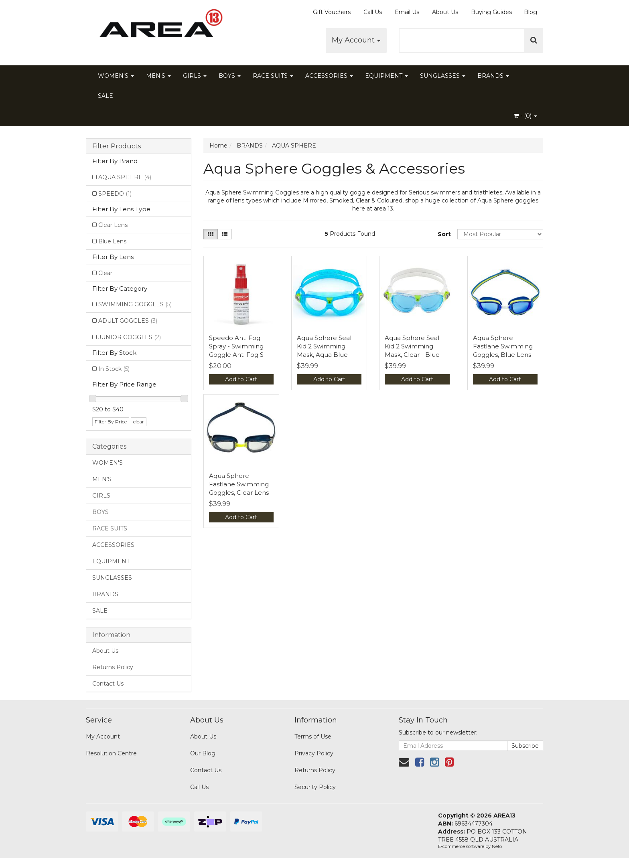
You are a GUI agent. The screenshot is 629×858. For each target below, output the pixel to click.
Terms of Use (312, 736)
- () (525, 115)
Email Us (407, 12)
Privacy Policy (313, 753)
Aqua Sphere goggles (507, 200)
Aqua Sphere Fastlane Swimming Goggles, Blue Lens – (504, 346)
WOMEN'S (116, 75)
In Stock (114, 368)
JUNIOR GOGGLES (129, 337)
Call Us (372, 12)
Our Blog (202, 753)
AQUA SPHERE (124, 177)
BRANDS (493, 75)
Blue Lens (112, 241)
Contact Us (108, 683)
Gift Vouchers (332, 12)
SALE (105, 95)
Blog (530, 12)
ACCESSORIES (329, 75)
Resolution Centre (111, 753)
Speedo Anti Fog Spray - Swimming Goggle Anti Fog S (236, 346)
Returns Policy (112, 667)
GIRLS (195, 75)
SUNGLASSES (442, 75)
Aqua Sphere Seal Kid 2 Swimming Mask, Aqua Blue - (324, 346)
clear (138, 422)
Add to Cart (241, 379)
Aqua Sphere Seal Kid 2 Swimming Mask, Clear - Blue (412, 346)
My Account (356, 40)
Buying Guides (491, 12)
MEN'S (158, 75)
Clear (105, 273)
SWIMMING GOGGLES (135, 304)
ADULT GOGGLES (127, 320)
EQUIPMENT (386, 75)
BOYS (230, 75)
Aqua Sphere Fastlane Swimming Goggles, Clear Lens (239, 484)
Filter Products (116, 146)
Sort (444, 234)
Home (218, 145)
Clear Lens (113, 225)
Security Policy (315, 787)
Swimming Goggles (271, 192)
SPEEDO (115, 193)
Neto (497, 846)
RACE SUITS (273, 75)
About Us (445, 12)
